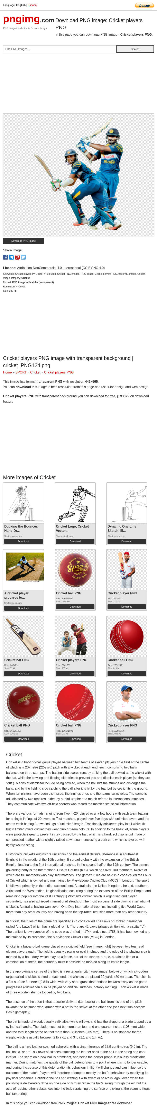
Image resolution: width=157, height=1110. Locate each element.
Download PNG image (23, 240)
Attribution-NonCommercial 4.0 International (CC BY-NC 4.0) (61, 268)
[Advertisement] (78, 84)
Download (23, 541)
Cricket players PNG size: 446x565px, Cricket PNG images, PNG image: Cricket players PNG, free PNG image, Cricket (80, 273)
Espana (32, 5)
